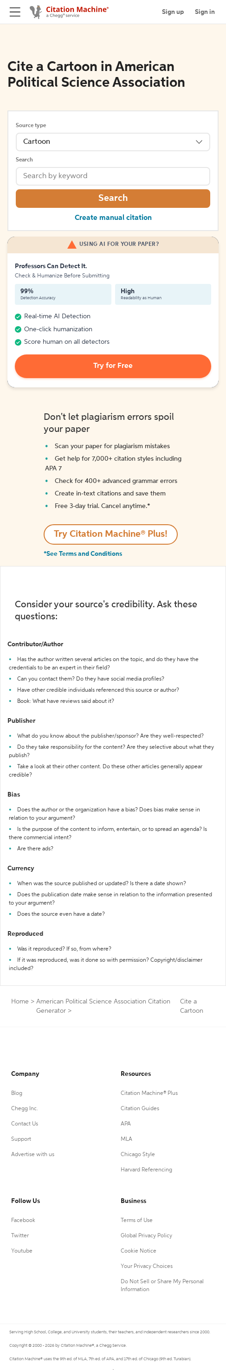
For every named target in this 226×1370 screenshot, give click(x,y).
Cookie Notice (138, 1251)
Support (21, 1139)
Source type (31, 126)
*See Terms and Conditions (83, 554)
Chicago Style (138, 1155)
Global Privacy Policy (146, 1236)
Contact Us (24, 1124)
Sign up (173, 12)
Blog (16, 1093)
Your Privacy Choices (147, 1266)
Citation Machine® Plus (149, 1093)
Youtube (21, 1251)
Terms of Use (137, 1220)
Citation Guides (140, 1109)
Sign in (205, 12)
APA (126, 1124)
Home (20, 1001)
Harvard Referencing (146, 1170)
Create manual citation (113, 218)
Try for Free (113, 366)
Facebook (23, 1220)
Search (24, 160)
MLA (126, 1139)
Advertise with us (32, 1155)
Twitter (20, 1236)
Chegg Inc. (24, 1109)
